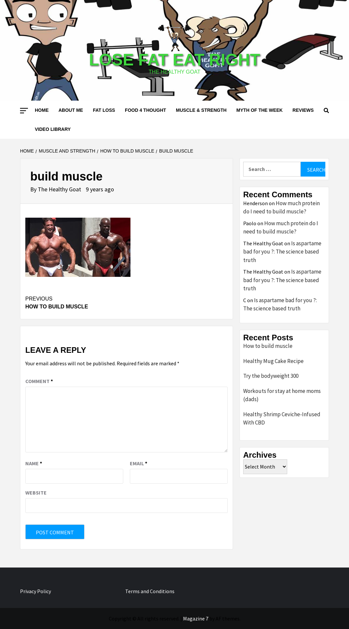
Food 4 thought (145, 110)
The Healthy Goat (60, 189)
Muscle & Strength (201, 110)
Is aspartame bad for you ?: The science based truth (282, 252)
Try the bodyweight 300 (270, 375)
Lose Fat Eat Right (174, 60)
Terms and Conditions (149, 591)
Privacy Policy (35, 591)
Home (42, 110)
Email (138, 463)
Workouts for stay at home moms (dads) (282, 395)
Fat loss (104, 110)
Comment (39, 381)
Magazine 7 (195, 618)
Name (33, 463)
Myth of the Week (259, 110)
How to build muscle (76, 302)
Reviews (303, 110)
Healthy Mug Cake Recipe (273, 361)
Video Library (53, 129)
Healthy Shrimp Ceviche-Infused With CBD (281, 418)
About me (70, 110)
